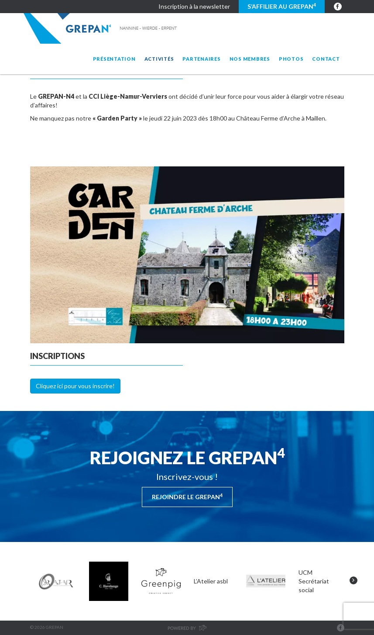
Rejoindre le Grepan (187, 496)
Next (353, 580)
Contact (326, 59)
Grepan (101, 28)
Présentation (114, 59)
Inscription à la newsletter (194, 6)
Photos (291, 59)
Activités (159, 59)
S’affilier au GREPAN (281, 6)
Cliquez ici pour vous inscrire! (75, 386)
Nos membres (250, 59)
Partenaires (201, 59)
